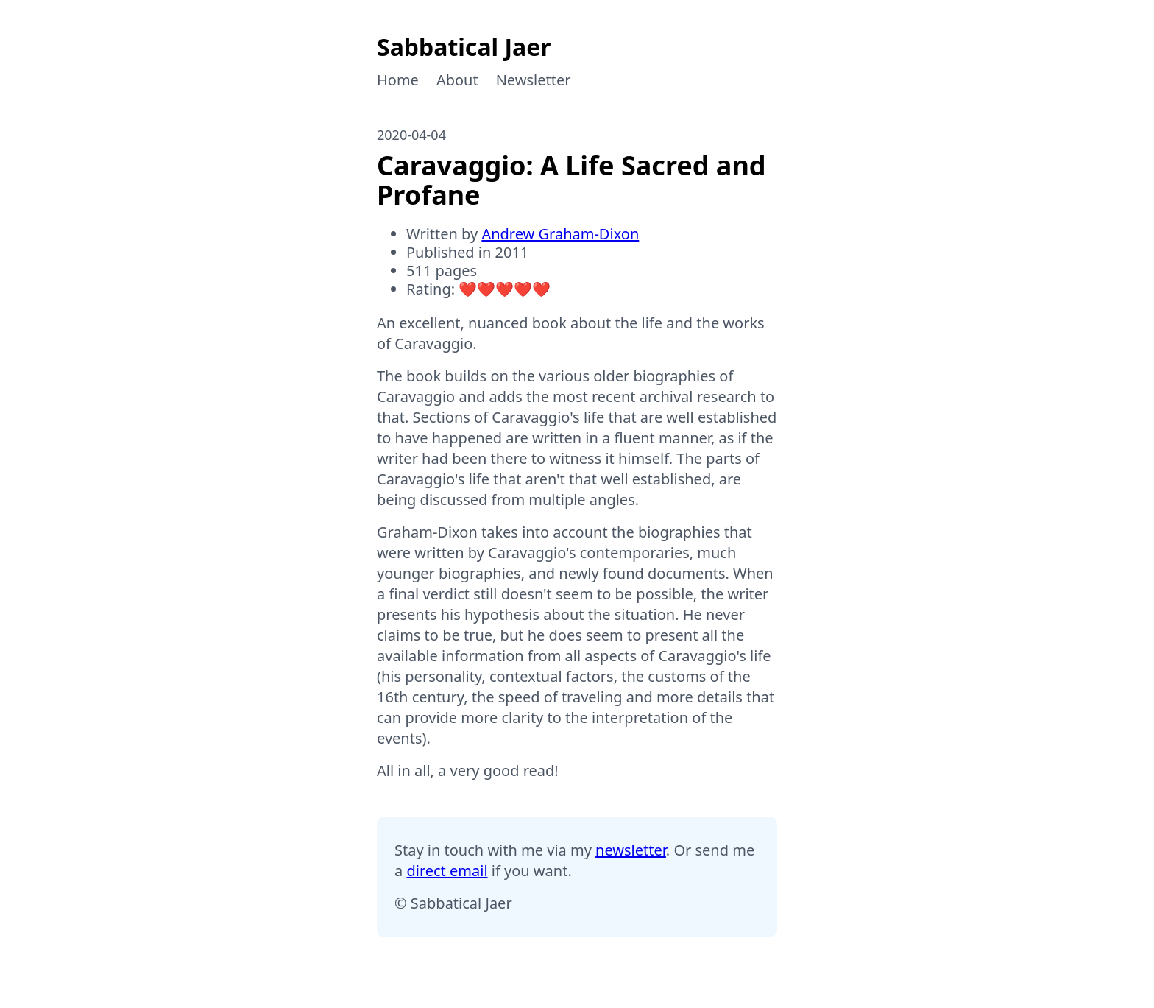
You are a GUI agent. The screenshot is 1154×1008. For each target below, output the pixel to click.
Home (398, 80)
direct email (446, 871)
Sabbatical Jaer (464, 47)
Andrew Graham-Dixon (560, 234)
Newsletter (533, 80)
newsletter (630, 850)
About (457, 80)
